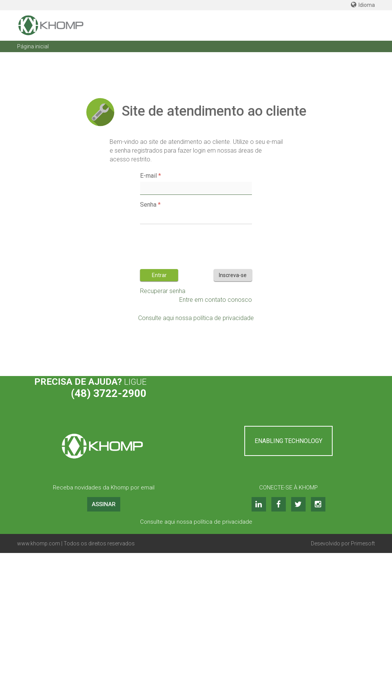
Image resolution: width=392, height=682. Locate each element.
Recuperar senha (162, 291)
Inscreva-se (233, 275)
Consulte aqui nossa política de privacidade (196, 318)
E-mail (148, 175)
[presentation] (198, 245)
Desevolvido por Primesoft (343, 543)
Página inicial (33, 46)
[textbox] (196, 188)
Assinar (104, 504)
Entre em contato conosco (215, 299)
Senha (148, 204)
